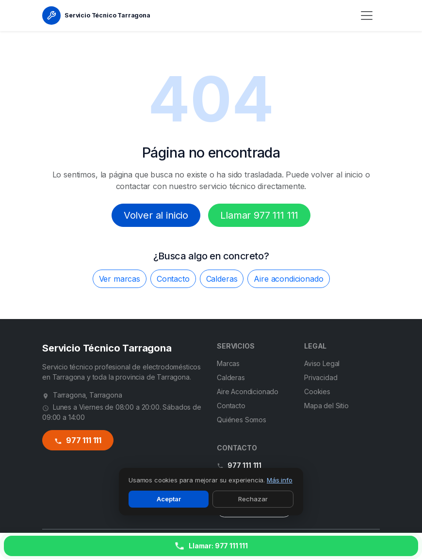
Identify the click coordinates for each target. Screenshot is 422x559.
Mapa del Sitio (326, 405)
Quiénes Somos (241, 419)
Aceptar (169, 499)
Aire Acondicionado (247, 391)
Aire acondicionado (288, 279)
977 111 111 (77, 440)
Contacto (173, 279)
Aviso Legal (322, 363)
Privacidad (320, 377)
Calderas (222, 279)
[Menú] (367, 15)
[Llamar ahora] (211, 546)
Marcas (228, 363)
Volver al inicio (156, 215)
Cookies (317, 391)
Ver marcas (119, 279)
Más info (279, 480)
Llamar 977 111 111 (259, 215)
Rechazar (253, 499)
